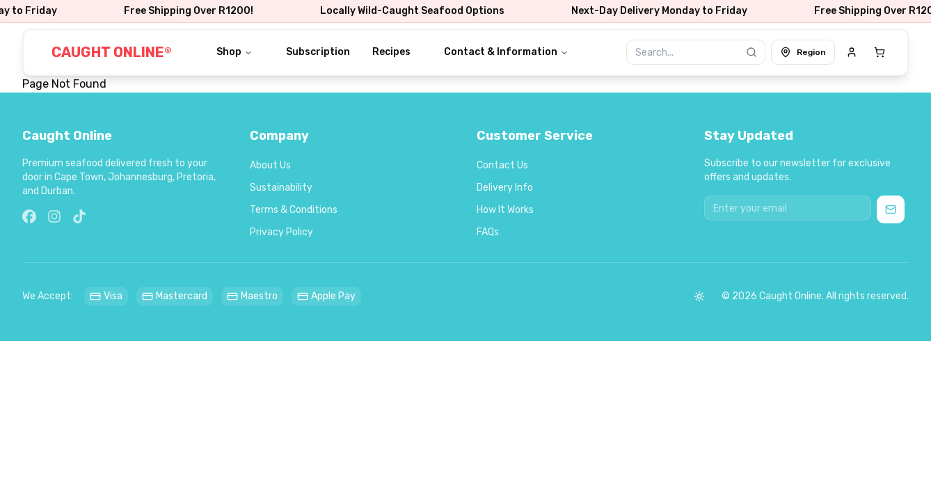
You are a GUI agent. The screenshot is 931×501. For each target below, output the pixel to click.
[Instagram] (54, 216)
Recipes (391, 52)
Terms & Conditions (293, 210)
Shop (234, 52)
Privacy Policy (281, 232)
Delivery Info (505, 187)
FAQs (488, 232)
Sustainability (281, 187)
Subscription (318, 52)
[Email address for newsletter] (787, 208)
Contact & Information (506, 52)
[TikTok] (79, 216)
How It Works (505, 210)
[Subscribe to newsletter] (891, 209)
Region (803, 52)
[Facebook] (29, 216)
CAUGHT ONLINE (111, 52)
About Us (270, 165)
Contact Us (502, 165)
